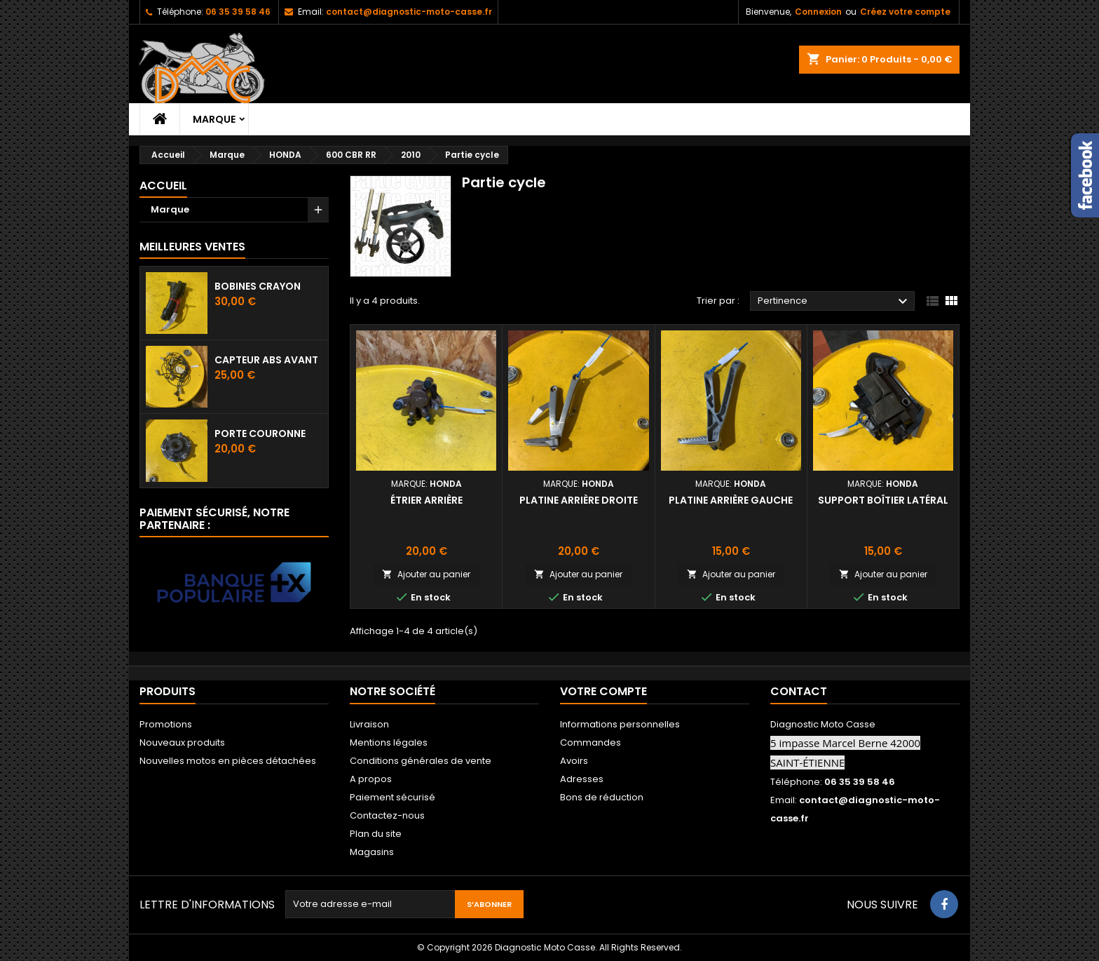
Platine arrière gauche (731, 500)
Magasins (372, 852)
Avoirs (574, 760)
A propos (371, 779)
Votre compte (603, 691)
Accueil (163, 185)
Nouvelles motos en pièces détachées (227, 760)
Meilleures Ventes (192, 246)
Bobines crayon (257, 286)
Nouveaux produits (182, 742)
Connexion (818, 12)
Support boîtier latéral (883, 500)
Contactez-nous (387, 815)
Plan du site (376, 833)
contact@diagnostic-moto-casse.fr (409, 12)
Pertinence (834, 301)
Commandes (590, 742)
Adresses (581, 779)
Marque (214, 119)
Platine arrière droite (578, 500)
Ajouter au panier (426, 574)
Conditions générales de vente (420, 760)
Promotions (165, 724)
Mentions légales (389, 742)
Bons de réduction (601, 797)
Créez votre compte (905, 12)
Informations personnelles (620, 724)
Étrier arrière (426, 500)
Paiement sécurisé (392, 797)
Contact (798, 691)
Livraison (369, 724)
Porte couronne (260, 433)
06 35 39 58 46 (238, 12)
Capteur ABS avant (266, 359)
